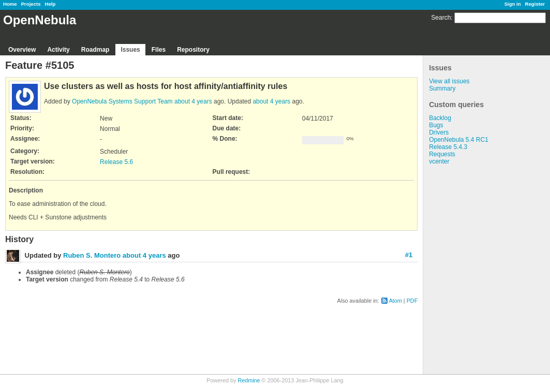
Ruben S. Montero (92, 255)
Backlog (440, 118)
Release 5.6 (116, 162)
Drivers (439, 132)
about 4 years (193, 101)
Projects (31, 4)
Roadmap (95, 49)
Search (441, 17)
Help (50, 4)
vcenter (439, 161)
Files (159, 49)
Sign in (512, 4)
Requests (442, 154)
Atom (395, 301)
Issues (130, 49)
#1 (408, 255)
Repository (193, 49)
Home (10, 4)
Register (535, 4)
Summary (442, 88)
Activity (58, 49)
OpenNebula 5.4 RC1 (458, 139)
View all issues (449, 81)
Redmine (248, 380)
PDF (412, 301)
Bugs (436, 125)
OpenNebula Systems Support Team (122, 101)
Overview (22, 49)
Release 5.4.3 (448, 147)
